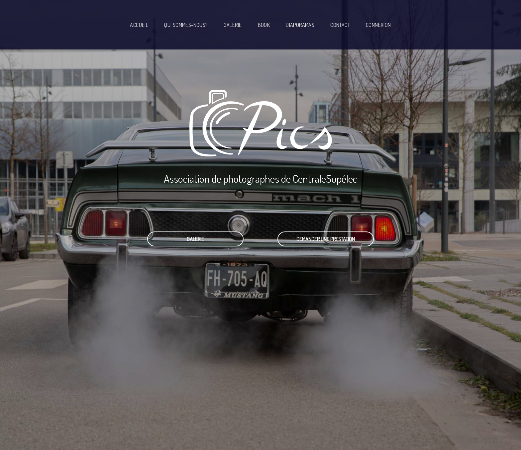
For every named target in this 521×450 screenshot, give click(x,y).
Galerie (233, 25)
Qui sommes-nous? (185, 25)
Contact (340, 25)
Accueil (139, 25)
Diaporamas (300, 25)
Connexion (378, 25)
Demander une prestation (325, 239)
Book (264, 25)
